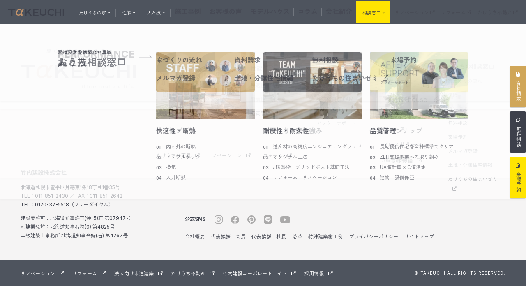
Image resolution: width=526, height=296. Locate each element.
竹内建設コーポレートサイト (259, 272)
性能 (256, 66)
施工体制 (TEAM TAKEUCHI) (334, 103)
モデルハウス (268, 11)
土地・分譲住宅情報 (470, 163)
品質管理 (260, 112)
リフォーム (456, 12)
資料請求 (458, 107)
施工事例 (202, 11)
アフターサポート (336, 121)
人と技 (325, 66)
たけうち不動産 (498, 12)
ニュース (393, 127)
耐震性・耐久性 (268, 98)
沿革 (297, 235)
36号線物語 (402, 158)
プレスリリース (402, 142)
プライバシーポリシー (373, 235)
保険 (453, 93)
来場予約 (458, 135)
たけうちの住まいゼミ (472, 182)
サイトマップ (419, 235)
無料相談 (458, 121)
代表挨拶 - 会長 (228, 235)
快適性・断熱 (265, 84)
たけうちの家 (202, 66)
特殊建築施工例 (325, 235)
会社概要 (195, 235)
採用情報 (318, 272)
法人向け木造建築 (138, 272)
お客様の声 (233, 11)
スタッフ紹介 (331, 84)
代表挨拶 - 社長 (268, 235)
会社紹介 (324, 11)
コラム (298, 11)
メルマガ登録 (463, 149)
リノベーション (414, 12)
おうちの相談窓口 (471, 64)
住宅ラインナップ (204, 112)
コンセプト (197, 84)
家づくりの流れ (465, 79)
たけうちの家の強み (207, 98)
